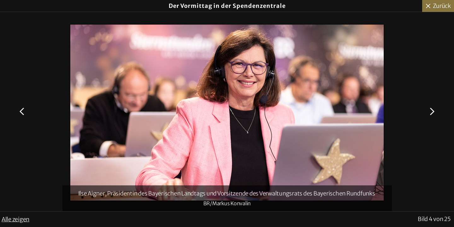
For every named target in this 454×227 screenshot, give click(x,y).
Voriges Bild (22, 111)
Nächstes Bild (431, 111)
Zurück (442, 5)
